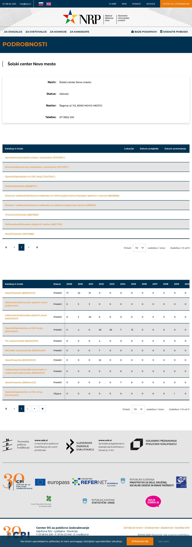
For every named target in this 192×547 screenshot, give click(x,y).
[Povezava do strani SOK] (80, 446)
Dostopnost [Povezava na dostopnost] (152, 527)
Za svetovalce (36, 31)
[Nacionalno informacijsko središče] (96, 17)
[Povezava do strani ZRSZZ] (42, 501)
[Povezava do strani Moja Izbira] (153, 501)
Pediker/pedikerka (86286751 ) (21, 186)
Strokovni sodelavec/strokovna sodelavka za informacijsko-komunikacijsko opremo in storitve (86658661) (62, 195)
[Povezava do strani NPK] (16, 445)
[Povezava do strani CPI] (19, 482)
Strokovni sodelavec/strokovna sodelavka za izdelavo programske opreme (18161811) (50, 205)
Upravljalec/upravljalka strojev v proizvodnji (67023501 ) (35, 157)
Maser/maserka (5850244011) (20, 382)
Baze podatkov (146, 31)
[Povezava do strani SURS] (99, 501)
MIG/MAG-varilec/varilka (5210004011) (25, 350)
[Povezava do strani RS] (148, 482)
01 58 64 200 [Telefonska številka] (9, 3)
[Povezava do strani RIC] (182, 482)
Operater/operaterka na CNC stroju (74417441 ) (30, 176)
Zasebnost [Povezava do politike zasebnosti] (167, 527)
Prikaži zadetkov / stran (144, 248)
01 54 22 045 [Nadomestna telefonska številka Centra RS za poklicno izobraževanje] (65, 534)
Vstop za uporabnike (176, 3)
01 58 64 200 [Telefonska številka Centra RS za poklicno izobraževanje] (46, 534)
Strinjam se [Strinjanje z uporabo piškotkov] (140, 541)
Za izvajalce (13, 31)
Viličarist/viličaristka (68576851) (21, 214)
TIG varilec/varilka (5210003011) (21, 341)
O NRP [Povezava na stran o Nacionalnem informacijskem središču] (112, 3)
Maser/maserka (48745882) (19, 233)
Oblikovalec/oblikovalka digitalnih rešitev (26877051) (33, 224)
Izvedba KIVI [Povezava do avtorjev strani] (182, 527)
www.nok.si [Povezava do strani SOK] (105, 440)
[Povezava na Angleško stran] (48, 4)
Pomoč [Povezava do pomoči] (136, 3)
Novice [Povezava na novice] (150, 3)
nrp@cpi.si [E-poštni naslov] (25, 3)
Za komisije (58, 31)
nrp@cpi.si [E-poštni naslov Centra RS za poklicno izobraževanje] (82, 534)
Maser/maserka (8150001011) (20, 293)
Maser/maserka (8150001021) (20, 360)
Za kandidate (79, 31)
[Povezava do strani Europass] (53, 482)
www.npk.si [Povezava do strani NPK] (41, 440)
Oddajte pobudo (175, 31)
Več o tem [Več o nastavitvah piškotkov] (163, 541)
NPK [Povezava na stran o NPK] (124, 3)
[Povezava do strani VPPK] (153, 444)
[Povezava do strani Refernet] (96, 482)
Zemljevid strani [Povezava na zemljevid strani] (133, 527)
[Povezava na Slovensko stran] (41, 4)
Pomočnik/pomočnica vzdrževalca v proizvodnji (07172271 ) (37, 167)
